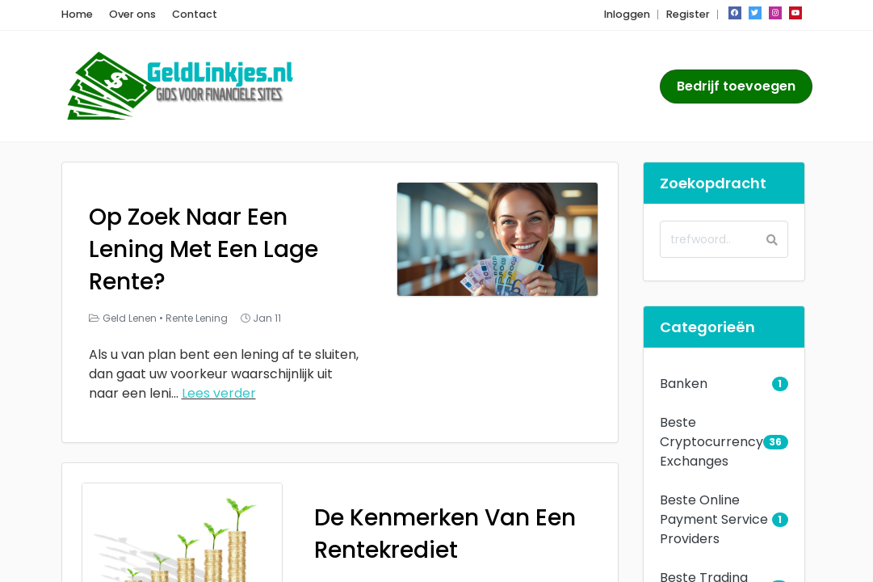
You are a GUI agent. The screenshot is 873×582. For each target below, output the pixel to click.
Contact (194, 14)
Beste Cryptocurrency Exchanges (711, 441)
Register (688, 14)
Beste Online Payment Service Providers (714, 519)
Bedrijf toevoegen (736, 86)
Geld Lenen (130, 318)
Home (77, 14)
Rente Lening (197, 318)
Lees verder (219, 393)
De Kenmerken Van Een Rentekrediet (445, 534)
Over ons (132, 14)
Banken (683, 383)
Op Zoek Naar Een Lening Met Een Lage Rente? (203, 249)
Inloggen (627, 14)
